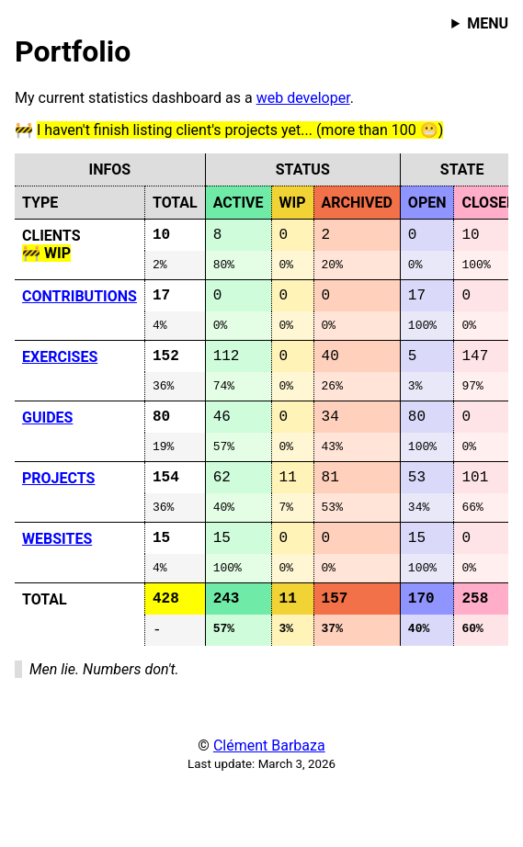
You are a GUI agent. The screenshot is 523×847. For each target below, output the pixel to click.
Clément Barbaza (269, 791)
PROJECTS (58, 504)
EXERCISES (59, 369)
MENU (487, 23)
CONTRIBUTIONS (79, 302)
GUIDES (47, 437)
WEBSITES (57, 571)
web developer (303, 98)
